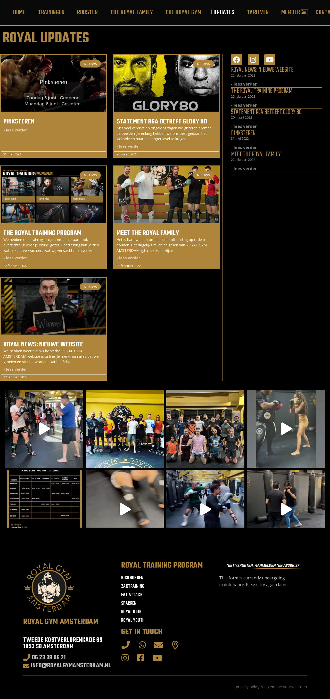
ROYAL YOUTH (133, 620)
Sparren (129, 603)
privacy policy (248, 686)
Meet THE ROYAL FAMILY (148, 233)
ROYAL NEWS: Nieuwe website (43, 344)
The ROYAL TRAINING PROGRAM (42, 233)
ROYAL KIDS (131, 612)
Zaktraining (132, 586)
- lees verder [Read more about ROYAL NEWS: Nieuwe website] (15, 369)
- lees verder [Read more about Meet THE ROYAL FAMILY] (128, 257)
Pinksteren (18, 121)
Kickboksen (132, 578)
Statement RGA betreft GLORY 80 (162, 121)
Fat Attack (132, 595)
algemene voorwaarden (286, 686)
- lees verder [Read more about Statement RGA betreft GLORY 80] (128, 146)
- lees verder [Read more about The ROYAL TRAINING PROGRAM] (15, 257)
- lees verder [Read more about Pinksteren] (15, 130)
